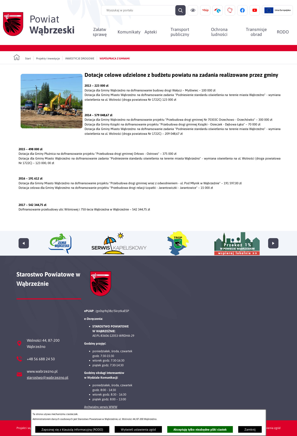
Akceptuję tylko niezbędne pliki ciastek (200, 429)
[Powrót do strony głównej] (22, 57)
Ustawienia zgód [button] (269, 428)
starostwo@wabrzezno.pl (47, 377)
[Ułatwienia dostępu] (193, 10)
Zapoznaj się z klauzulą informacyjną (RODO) (72, 429)
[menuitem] (100, 32)
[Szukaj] (180, 10)
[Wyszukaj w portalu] (143, 10)
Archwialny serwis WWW (100, 407)
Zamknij (250, 429)
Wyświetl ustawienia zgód (138, 429)
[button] (51, 127)
